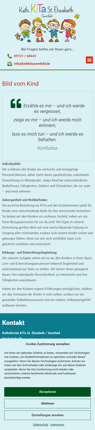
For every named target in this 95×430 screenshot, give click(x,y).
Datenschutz (40, 424)
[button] (89, 59)
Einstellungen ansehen (48, 415)
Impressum (57, 424)
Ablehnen (47, 403)
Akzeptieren (47, 392)
